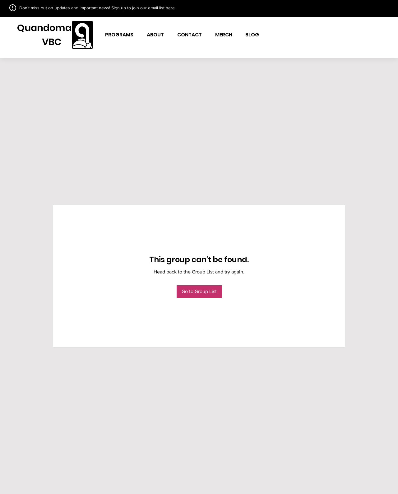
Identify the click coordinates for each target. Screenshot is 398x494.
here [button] (170, 7)
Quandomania (51, 28)
